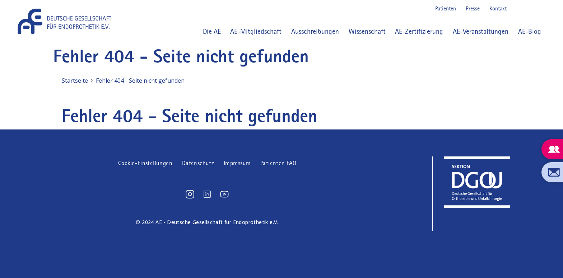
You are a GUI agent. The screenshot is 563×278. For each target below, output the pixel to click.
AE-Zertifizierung (419, 31)
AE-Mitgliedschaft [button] (256, 31)
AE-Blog (529, 31)
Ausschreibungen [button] (315, 31)
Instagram (517, 8)
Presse (473, 8)
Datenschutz (198, 163)
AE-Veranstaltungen (480, 31)
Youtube (540, 8)
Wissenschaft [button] (367, 31)
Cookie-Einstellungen (145, 163)
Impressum (237, 163)
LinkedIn (528, 8)
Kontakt (498, 8)
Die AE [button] (212, 31)
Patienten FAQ (278, 163)
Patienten (445, 8)
